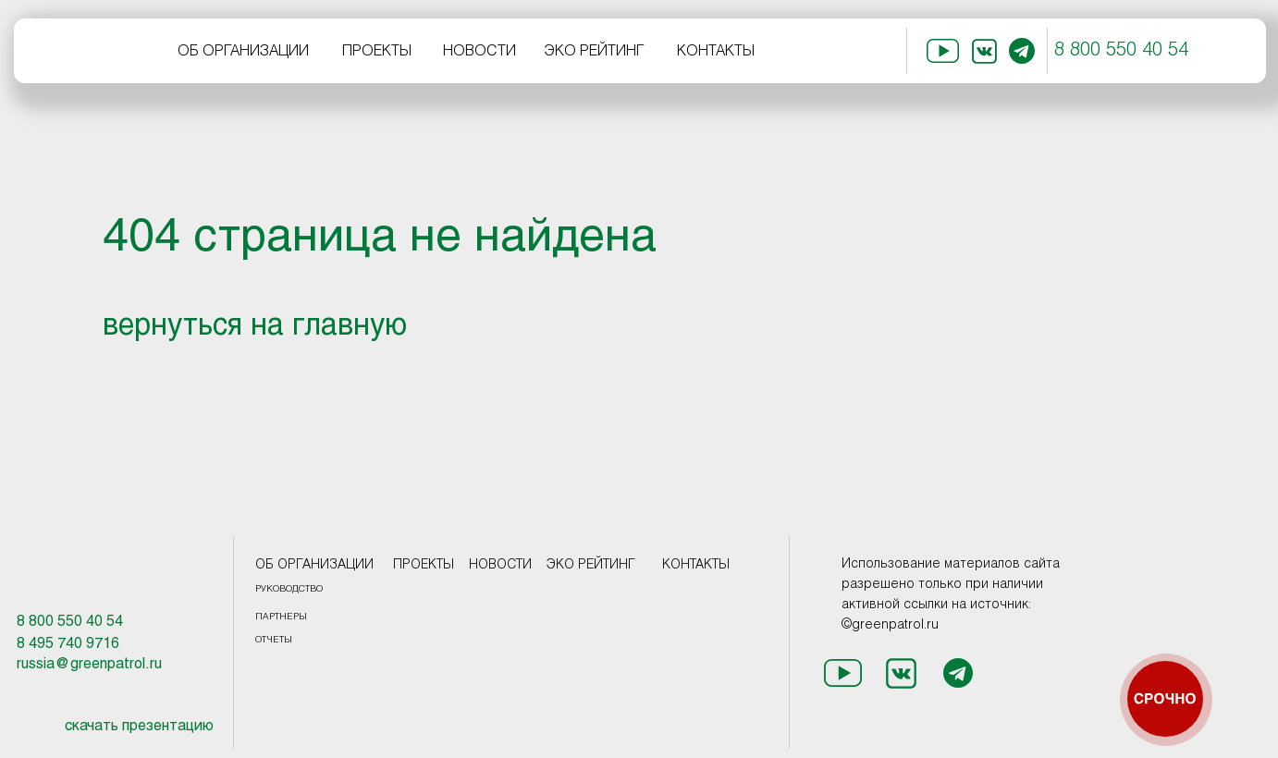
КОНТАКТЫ (716, 51)
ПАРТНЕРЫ (281, 617)
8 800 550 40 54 (1121, 51)
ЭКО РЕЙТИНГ (594, 51)
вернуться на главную (255, 327)
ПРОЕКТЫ (377, 51)
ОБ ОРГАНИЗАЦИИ (243, 51)
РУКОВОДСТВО (289, 589)
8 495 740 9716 (68, 644)
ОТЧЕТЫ (273, 640)
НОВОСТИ (479, 51)
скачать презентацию (139, 726)
